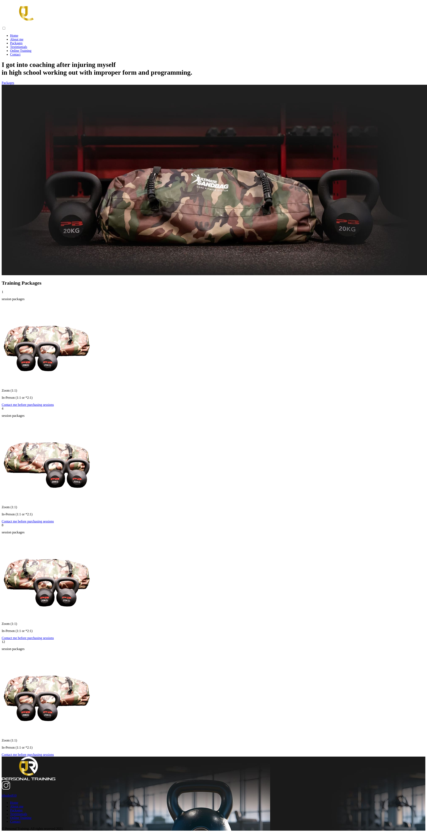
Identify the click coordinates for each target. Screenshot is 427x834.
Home (14, 35)
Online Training (20, 50)
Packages (16, 43)
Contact (15, 54)
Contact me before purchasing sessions (28, 405)
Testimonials (18, 47)
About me (16, 39)
